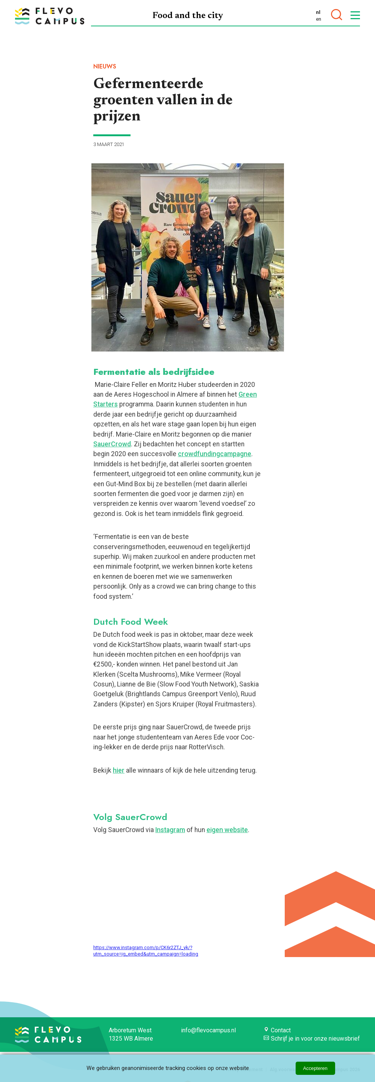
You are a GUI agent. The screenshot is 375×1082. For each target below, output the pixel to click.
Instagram (170, 830)
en (318, 19)
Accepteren (315, 1068)
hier (118, 770)
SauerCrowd (112, 444)
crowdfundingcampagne (214, 454)
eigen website (227, 830)
